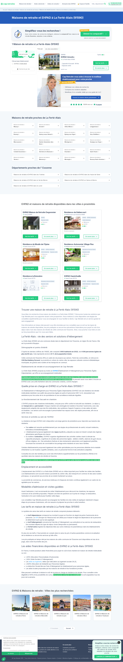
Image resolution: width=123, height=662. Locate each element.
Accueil (5, 9)
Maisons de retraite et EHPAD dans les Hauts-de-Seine (82, 174)
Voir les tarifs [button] (100, 63)
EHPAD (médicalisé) (20, 64)
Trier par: (40, 49)
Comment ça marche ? (69, 648)
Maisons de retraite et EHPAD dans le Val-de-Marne (30, 180)
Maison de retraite (30, 3)
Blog (89, 652)
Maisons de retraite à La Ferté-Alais (65, 9)
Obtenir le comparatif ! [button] (93, 33)
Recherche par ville (23, 69)
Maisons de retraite (13, 9)
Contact (65, 652)
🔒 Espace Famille (84, 4)
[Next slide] (69, 628)
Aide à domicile (43, 3)
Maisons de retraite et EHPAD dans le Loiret (28, 186)
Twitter (90, 650)
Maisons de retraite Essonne (47, 9)
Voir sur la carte (23, 54)
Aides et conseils (56, 3)
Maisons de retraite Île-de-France (29, 9)
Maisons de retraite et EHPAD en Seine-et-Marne (81, 180)
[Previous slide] (54, 628)
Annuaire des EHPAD (70, 4)
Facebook (91, 648)
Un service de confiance (70, 650)
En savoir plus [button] (101, 68)
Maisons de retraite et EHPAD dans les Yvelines (29, 174)
